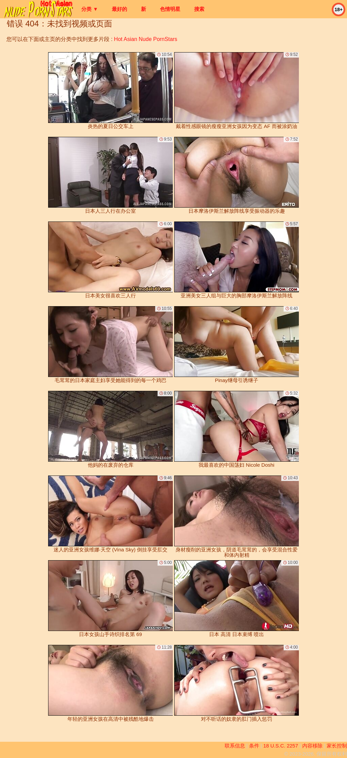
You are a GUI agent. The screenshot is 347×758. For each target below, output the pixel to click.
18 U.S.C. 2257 (280, 746)
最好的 (119, 9)
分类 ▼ (89, 9)
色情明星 (170, 9)
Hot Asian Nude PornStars (145, 39)
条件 (254, 746)
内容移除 (312, 746)
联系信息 (235, 746)
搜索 (199, 9)
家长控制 (337, 746)
